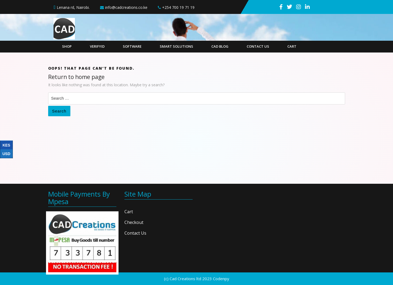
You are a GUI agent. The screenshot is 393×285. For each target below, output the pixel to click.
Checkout (133, 222)
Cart (291, 46)
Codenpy (221, 278)
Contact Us (258, 46)
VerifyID (97, 46)
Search (59, 111)
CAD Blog (219, 46)
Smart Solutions (176, 46)
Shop (67, 46)
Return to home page (76, 77)
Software (132, 46)
